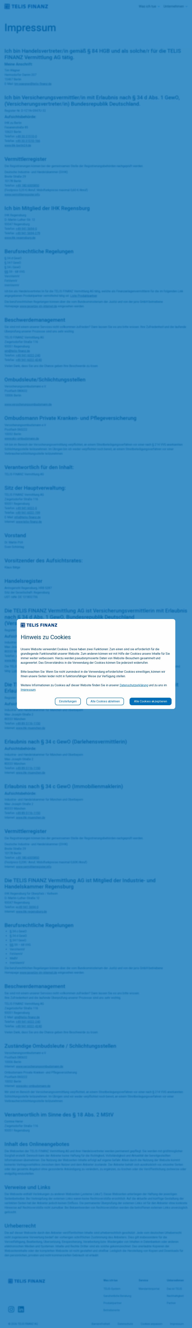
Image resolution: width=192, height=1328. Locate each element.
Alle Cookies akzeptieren (150, 701)
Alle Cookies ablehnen (105, 701)
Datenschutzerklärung (134, 685)
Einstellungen (68, 701)
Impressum (28, 689)
